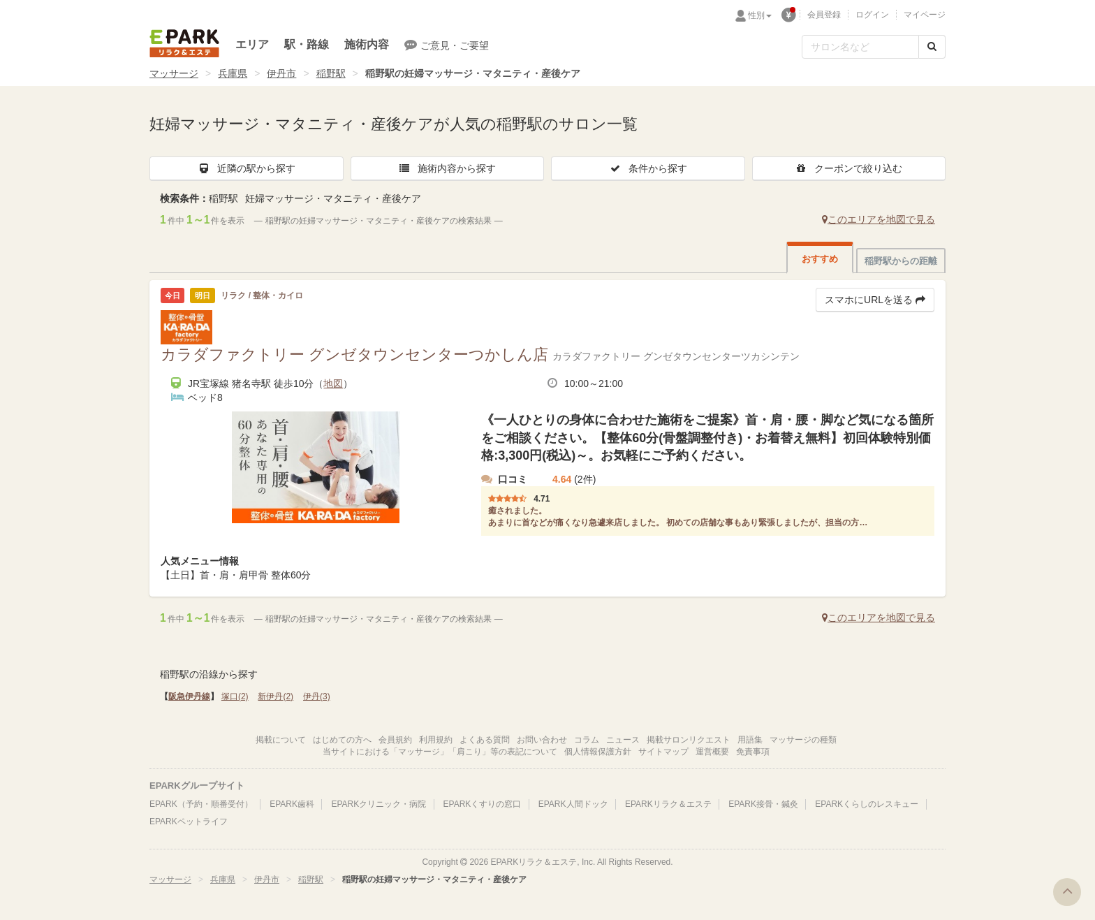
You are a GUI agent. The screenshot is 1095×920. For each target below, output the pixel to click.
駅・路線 (306, 44)
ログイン (872, 15)
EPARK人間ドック (573, 804)
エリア (252, 44)
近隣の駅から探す (246, 168)
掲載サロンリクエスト (688, 740)
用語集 (750, 740)
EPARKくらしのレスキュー (866, 804)
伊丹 (316, 696)
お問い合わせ (542, 740)
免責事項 (753, 752)
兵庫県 (232, 73)
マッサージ (173, 73)
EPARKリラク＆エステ (184, 43)
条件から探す (648, 168)
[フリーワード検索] (860, 47)
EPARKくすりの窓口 (482, 804)
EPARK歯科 (292, 804)
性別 (760, 15)
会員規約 (395, 740)
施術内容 (366, 44)
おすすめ (820, 259)
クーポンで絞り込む (848, 168)
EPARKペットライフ (188, 821)
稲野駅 (331, 73)
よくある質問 (485, 740)
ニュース (623, 740)
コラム (586, 740)
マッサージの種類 (803, 740)
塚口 (235, 696)
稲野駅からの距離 (901, 261)
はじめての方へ (342, 740)
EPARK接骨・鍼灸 (763, 804)
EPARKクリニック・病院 (378, 804)
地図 (333, 383)
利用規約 (436, 740)
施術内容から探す (447, 168)
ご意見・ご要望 (446, 45)
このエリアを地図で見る (878, 219)
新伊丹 (275, 696)
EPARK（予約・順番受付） (201, 804)
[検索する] (932, 47)
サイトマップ (663, 752)
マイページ (925, 15)
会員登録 (824, 15)
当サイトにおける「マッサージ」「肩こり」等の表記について (440, 752)
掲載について (281, 740)
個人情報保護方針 (597, 752)
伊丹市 (281, 73)
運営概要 (712, 752)
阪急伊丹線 (189, 696)
